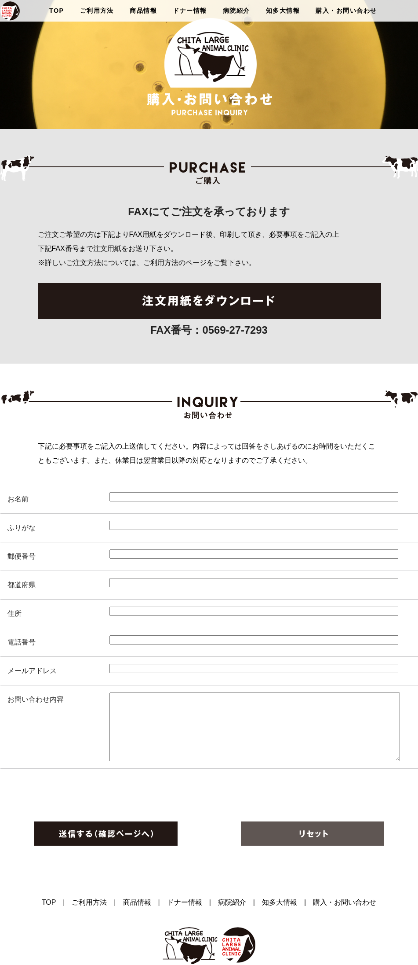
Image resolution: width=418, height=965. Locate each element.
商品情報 (143, 10)
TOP (56, 10)
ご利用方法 (97, 10)
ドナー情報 (190, 10)
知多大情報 (283, 10)
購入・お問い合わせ (346, 10)
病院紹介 (236, 10)
